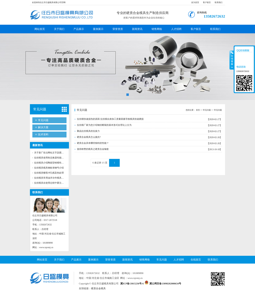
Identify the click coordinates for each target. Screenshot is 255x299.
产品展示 (79, 29)
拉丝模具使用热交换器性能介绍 (50, 157)
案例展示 (98, 29)
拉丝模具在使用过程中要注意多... (51, 183)
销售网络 (157, 29)
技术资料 (43, 134)
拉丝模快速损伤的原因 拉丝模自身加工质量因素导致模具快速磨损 (110, 119)
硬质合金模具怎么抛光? (89, 137)
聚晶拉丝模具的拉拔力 (88, 131)
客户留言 (207, 2)
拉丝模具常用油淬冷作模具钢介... (51, 178)
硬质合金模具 (98, 288)
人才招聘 (176, 29)
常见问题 (39, 109)
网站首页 (39, 29)
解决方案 (43, 127)
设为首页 (195, 2)
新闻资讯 (137, 29)
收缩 (231, 60)
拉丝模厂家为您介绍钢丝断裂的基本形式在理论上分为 (104, 125)
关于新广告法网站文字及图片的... (51, 152)
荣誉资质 (118, 29)
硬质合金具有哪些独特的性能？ (93, 143)
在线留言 (196, 259)
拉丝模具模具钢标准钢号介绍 (49, 168)
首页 (198, 110)
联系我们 (218, 2)
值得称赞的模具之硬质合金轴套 (93, 149)
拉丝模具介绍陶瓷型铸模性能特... (51, 163)
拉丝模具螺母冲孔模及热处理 (49, 173)
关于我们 (59, 29)
